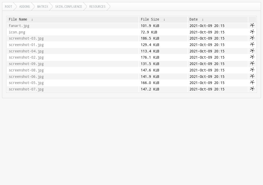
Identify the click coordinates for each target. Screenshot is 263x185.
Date (194, 19)
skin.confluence (68, 6)
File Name (18, 19)
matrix (42, 6)
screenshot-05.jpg (26, 82)
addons (24, 6)
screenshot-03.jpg (26, 38)
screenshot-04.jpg (26, 51)
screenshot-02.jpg (26, 57)
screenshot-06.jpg (26, 76)
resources (97, 6)
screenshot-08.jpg (26, 70)
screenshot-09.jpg (26, 63)
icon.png (17, 32)
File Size (150, 19)
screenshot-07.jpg (26, 89)
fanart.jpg (19, 25)
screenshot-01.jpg (26, 44)
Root (8, 6)
